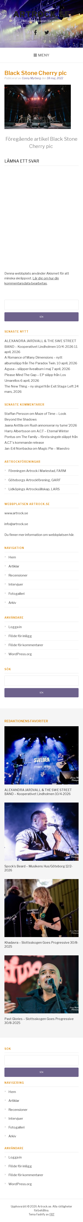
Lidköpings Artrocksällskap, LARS (34, 489)
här (71, 535)
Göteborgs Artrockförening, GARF (34, 480)
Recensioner (17, 575)
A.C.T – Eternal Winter (53, 431)
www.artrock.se (16, 513)
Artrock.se (41, 14)
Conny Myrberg (31, 78)
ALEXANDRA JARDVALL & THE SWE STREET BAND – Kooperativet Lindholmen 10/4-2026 (38, 792)
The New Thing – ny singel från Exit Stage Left (39, 386)
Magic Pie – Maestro (53, 449)
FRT (52, 1214)
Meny (43, 55)
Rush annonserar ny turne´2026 (53, 425)
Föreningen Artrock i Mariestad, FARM (37, 471)
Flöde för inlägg (20, 636)
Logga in (15, 627)
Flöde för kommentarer (25, 645)
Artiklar (13, 566)
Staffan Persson (16, 414)
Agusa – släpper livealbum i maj (27, 369)
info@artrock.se (16, 524)
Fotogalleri (16, 594)
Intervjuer (15, 584)
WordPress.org (20, 654)
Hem (12, 557)
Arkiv (12, 603)
